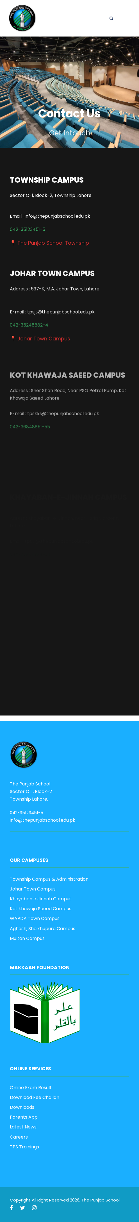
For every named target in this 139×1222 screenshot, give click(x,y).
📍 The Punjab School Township (49, 243)
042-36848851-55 (30, 435)
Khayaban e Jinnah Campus (41, 899)
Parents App (24, 1117)
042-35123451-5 (27, 230)
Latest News (23, 1127)
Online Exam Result (31, 1087)
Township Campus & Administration (49, 879)
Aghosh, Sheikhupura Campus (42, 928)
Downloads (22, 1107)
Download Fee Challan (34, 1097)
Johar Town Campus (33, 889)
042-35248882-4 (29, 321)
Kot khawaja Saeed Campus (40, 908)
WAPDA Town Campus (35, 918)
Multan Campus (27, 938)
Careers (19, 1137)
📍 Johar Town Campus (40, 335)
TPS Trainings (24, 1147)
